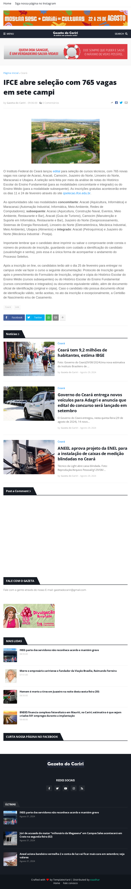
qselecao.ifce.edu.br (76, 193)
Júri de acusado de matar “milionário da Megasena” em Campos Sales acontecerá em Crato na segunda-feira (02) (71, 835)
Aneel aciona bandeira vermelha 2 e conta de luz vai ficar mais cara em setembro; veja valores (72, 855)
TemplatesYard (61, 879)
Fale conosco (70, 883)
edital (57, 171)
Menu (10, 33)
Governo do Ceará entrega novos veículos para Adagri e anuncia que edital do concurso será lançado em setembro (92, 402)
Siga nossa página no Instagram (35, 3)
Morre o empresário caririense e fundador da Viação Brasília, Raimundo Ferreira (68, 670)
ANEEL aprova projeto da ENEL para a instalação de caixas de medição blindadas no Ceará (92, 453)
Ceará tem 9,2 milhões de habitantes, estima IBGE (82, 352)
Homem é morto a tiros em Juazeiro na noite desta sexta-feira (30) (59, 691)
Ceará (24, 73)
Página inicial (11, 73)
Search (119, 33)
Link (17, 307)
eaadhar (95, 879)
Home (7, 3)
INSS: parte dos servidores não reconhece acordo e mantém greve (59, 650)
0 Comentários (50, 102)
